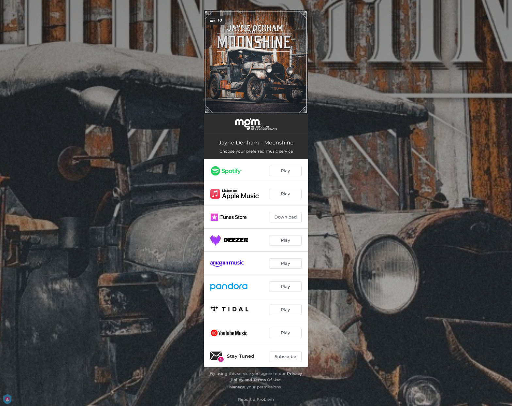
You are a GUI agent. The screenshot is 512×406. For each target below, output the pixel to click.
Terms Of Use (267, 379)
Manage (237, 386)
